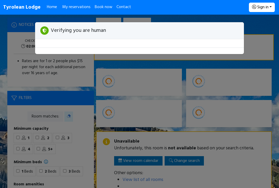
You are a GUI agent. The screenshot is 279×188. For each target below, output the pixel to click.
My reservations (76, 7)
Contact (123, 7)
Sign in (260, 7)
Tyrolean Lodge (22, 7)
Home (52, 7)
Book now (103, 7)
